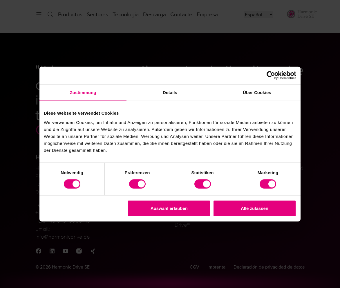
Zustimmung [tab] (83, 92)
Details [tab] (170, 92)
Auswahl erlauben (169, 208)
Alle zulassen (254, 208)
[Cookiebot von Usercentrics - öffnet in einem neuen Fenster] (270, 75)
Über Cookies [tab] (257, 92)
